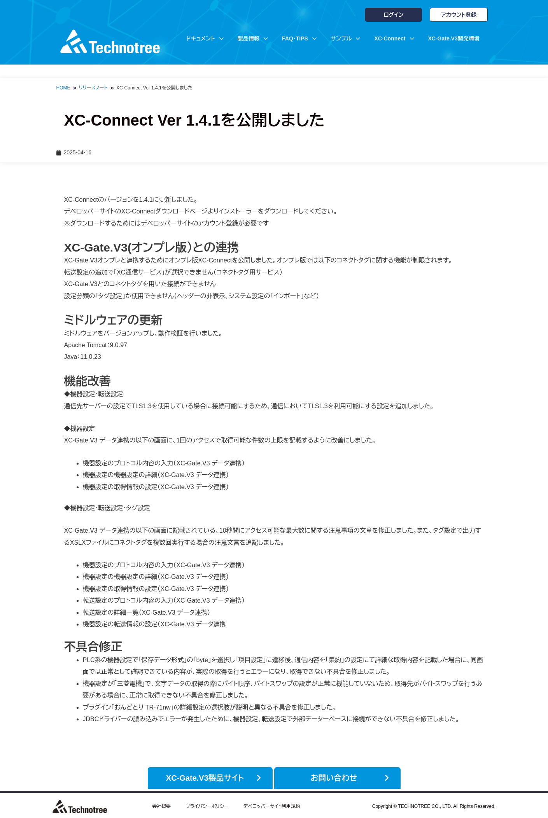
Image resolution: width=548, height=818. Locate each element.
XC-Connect (394, 38)
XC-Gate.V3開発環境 (454, 38)
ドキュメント (205, 38)
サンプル (345, 38)
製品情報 (253, 38)
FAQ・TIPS (299, 38)
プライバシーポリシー (207, 804)
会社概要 (161, 804)
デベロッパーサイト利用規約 (271, 804)
